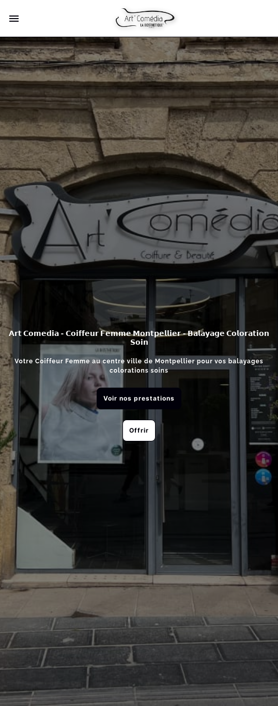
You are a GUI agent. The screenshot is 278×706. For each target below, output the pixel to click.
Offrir (139, 430)
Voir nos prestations (139, 398)
